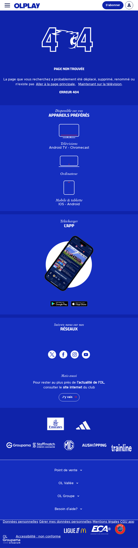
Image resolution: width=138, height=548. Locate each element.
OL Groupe (66, 496)
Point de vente (65, 470)
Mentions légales (106, 521)
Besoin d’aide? (66, 509)
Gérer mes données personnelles (65, 521)
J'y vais (67, 397)
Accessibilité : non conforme (38, 536)
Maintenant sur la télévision (100, 84)
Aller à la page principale (55, 84)
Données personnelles (20, 521)
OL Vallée (66, 483)
